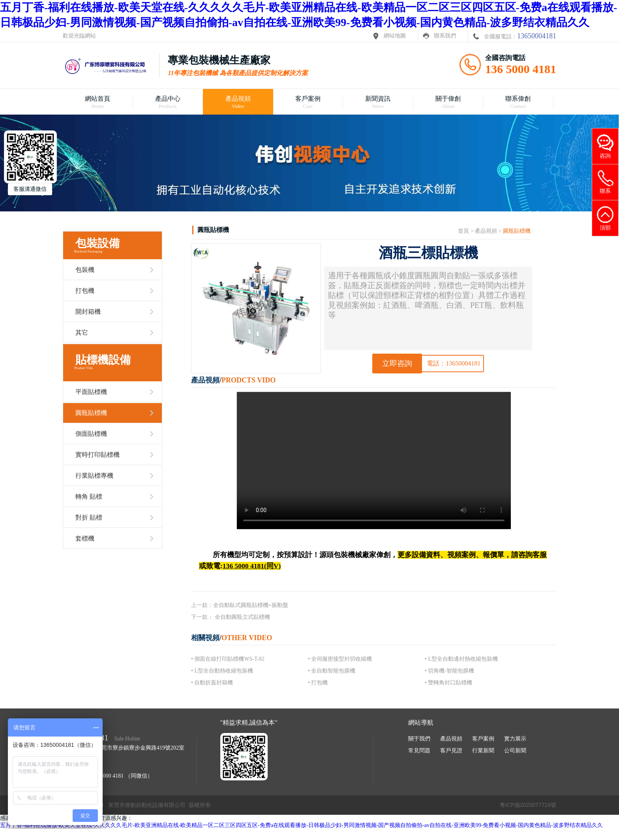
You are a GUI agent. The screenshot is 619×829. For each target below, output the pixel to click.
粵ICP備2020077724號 (528, 805)
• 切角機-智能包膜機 (449, 671)
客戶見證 (451, 751)
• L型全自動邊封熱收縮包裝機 (461, 659)
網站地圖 (395, 36)
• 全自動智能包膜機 (331, 671)
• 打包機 (318, 683)
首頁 (463, 231)
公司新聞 (515, 751)
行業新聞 (483, 751)
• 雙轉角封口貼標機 (448, 683)
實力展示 (515, 739)
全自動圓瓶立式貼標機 (242, 617)
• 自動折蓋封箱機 (212, 683)
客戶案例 (483, 739)
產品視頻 (486, 231)
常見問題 (419, 751)
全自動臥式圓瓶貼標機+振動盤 (250, 605)
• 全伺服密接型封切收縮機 (340, 659)
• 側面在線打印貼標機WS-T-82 (227, 659)
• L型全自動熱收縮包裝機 (222, 671)
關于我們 (419, 739)
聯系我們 (445, 36)
